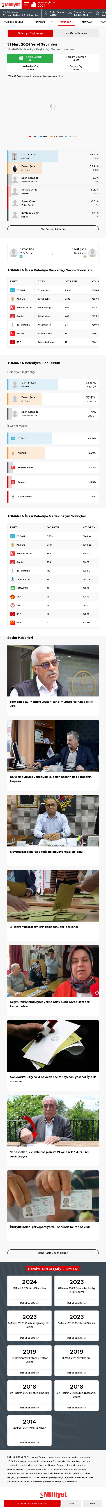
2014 (92, 1503)
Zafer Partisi (27, 205)
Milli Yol (25, 217)
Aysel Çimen (29, 201)
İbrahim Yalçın (30, 213)
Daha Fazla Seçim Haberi (53, 1253)
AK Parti (25, 170)
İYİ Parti (25, 158)
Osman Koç (28, 154)
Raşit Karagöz (29, 178)
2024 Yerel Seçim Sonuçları (32, 1503)
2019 (71, 1503)
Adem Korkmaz (46, 342)
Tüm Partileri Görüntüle (53, 229)
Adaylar (87, 22)
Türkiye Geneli (13, 22)
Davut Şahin (28, 166)
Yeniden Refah (29, 182)
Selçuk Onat (29, 190)
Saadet (25, 193)
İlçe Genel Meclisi (76, 33)
